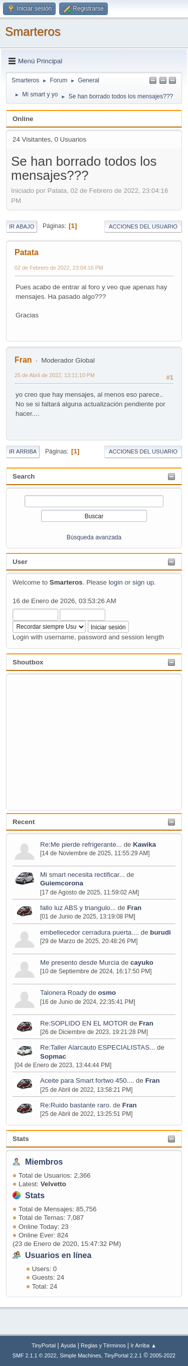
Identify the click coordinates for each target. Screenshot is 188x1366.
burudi (160, 932)
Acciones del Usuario (143, 226)
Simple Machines (80, 1355)
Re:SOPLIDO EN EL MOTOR (84, 1023)
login (116, 582)
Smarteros (33, 31)
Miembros (44, 1162)
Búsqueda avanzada (94, 537)
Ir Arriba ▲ (143, 1345)
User (20, 561)
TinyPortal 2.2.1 (123, 1355)
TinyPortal (44, 1345)
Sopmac (53, 1056)
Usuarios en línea (58, 1255)
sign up (143, 582)
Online (23, 119)
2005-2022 (163, 1355)
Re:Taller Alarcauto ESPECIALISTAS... (97, 1047)
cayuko (141, 962)
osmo (107, 992)
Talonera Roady (63, 992)
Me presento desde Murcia (79, 962)
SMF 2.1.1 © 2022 (35, 1355)
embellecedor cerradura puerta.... (89, 932)
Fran (134, 908)
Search (24, 476)
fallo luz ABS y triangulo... (78, 908)
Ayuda (68, 1345)
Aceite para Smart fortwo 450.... (87, 1080)
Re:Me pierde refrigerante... (81, 844)
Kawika (144, 844)
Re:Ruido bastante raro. (75, 1105)
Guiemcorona (61, 883)
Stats (21, 1139)
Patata (27, 252)
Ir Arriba (23, 451)
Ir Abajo (21, 226)
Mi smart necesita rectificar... (82, 874)
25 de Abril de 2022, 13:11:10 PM (55, 375)
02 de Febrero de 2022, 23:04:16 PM (59, 268)
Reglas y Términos (103, 1345)
